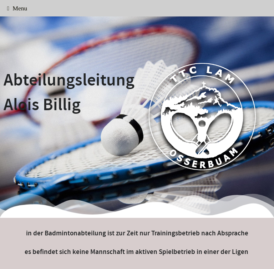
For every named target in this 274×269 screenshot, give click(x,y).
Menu (17, 8)
